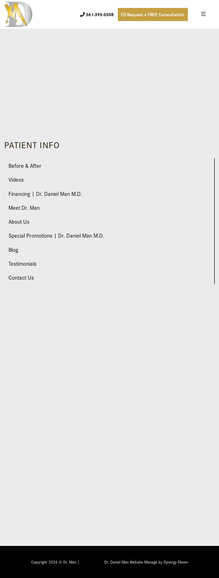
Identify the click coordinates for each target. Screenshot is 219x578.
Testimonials (22, 263)
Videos (16, 179)
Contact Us (21, 277)
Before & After (24, 165)
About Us (18, 221)
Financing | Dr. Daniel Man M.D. (45, 193)
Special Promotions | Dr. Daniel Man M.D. (56, 235)
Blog (13, 249)
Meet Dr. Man (24, 207)
